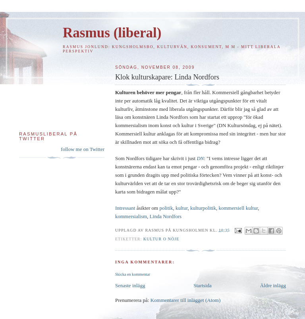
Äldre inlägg (273, 285)
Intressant (125, 208)
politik (166, 208)
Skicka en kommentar (132, 274)
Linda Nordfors (166, 216)
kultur (182, 208)
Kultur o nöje (161, 239)
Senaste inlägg (130, 285)
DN (200, 158)
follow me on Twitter (82, 149)
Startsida (202, 285)
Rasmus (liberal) (112, 33)
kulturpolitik (203, 208)
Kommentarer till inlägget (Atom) (186, 300)
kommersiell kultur (238, 208)
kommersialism (131, 216)
